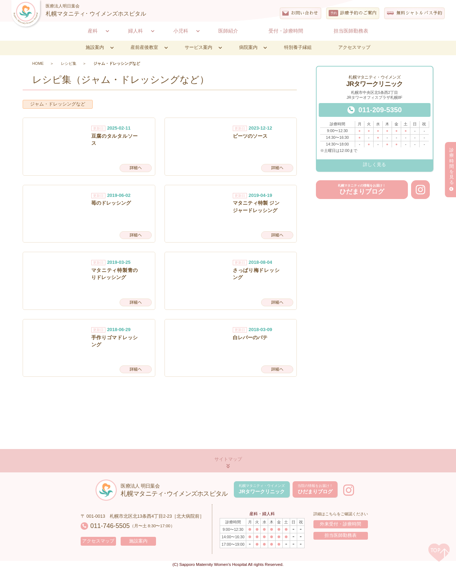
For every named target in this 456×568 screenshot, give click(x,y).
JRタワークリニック (262, 489)
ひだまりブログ (362, 189)
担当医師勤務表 (340, 535)
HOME (38, 63)
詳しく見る (374, 164)
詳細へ (135, 167)
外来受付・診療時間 (340, 524)
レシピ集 (68, 63)
